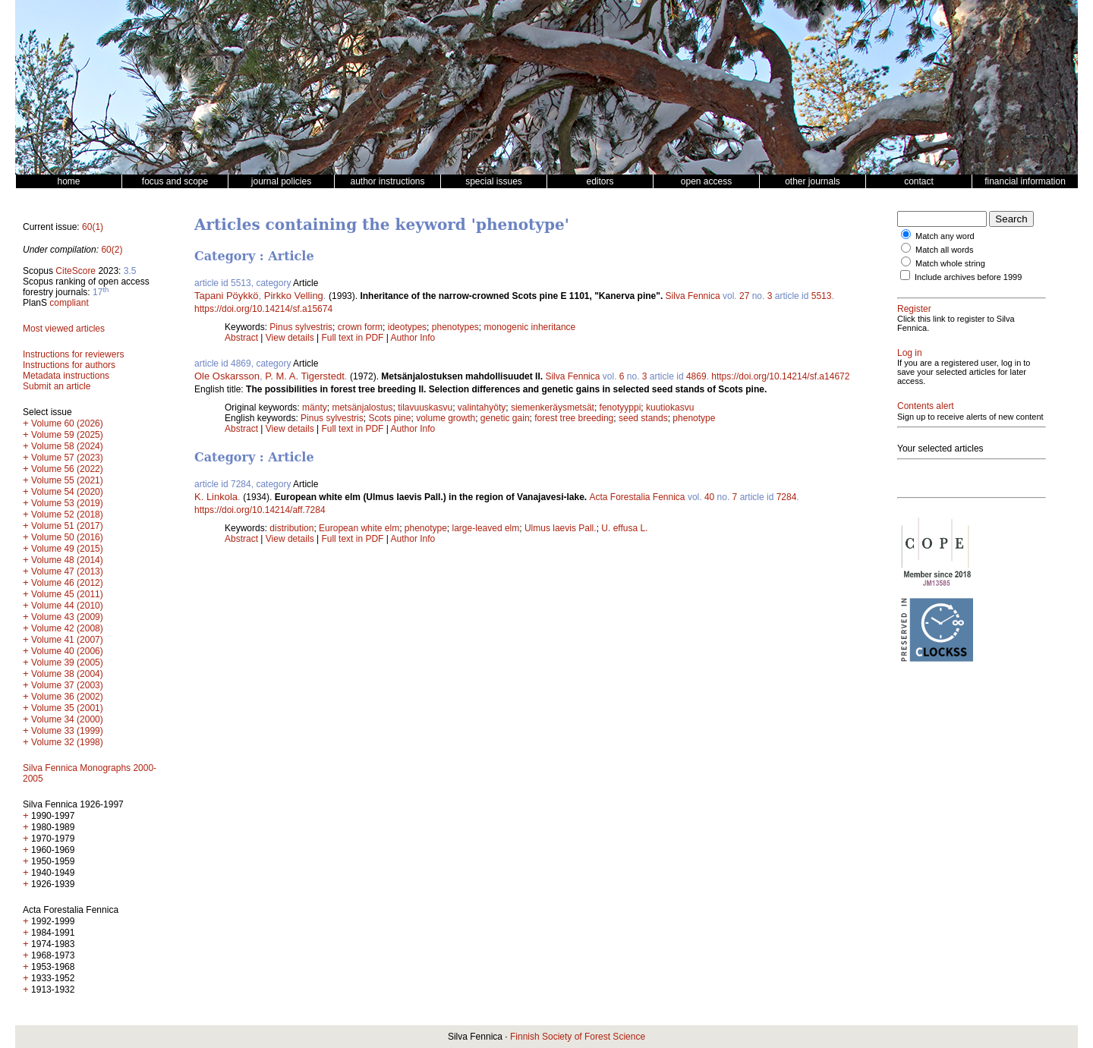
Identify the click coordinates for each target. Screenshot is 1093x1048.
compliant (68, 302)
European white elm (359, 528)
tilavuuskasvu (425, 407)
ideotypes (407, 327)
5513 (821, 296)
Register (914, 309)
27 (744, 296)
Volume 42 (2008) (67, 628)
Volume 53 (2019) (67, 503)
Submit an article (56, 386)
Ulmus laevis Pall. (560, 528)
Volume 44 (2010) (67, 605)
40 (709, 497)
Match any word (945, 236)
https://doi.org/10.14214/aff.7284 (260, 510)
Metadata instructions (66, 375)
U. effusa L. (624, 528)
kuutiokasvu (670, 407)
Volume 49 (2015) (67, 548)
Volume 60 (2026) (67, 423)
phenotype (693, 418)
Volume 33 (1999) (67, 730)
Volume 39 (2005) (67, 662)
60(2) (111, 249)
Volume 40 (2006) (67, 651)
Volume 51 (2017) (67, 526)
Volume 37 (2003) (67, 685)
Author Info (413, 337)
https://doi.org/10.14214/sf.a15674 (263, 309)
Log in (909, 353)
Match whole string (950, 263)
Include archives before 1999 (968, 277)
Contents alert (925, 406)
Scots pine (389, 418)
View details (291, 337)
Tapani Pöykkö (226, 295)
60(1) (92, 227)
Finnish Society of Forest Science (577, 1036)
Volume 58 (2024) (67, 446)
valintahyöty (482, 407)
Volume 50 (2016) (67, 537)
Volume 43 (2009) (67, 617)
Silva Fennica (693, 296)
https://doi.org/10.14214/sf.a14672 (780, 376)
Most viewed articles (64, 328)
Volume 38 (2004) (67, 674)
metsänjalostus (362, 407)
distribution (291, 528)
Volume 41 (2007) (67, 639)
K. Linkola (216, 496)
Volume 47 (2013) (67, 571)
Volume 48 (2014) (67, 560)
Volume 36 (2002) (67, 696)
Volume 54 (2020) (67, 491)
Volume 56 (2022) (67, 469)
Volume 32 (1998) (67, 742)
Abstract (241, 337)
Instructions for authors (69, 365)
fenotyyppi (620, 407)
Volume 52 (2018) (67, 514)
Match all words (944, 249)
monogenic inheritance (530, 327)
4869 (696, 376)
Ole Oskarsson (227, 376)
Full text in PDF (352, 337)
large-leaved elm (486, 528)
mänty (314, 407)
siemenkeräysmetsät (552, 407)
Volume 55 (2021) (67, 480)
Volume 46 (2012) (67, 583)
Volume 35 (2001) (67, 708)
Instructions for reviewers (73, 354)
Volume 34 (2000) (67, 719)
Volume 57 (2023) (67, 457)
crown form (360, 327)
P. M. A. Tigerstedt (305, 376)
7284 (786, 497)
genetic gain (505, 418)
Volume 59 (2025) (67, 435)
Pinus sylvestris (300, 327)
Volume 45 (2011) (67, 594)
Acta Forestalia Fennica (637, 497)
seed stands (643, 418)
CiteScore (75, 271)
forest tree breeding (573, 418)
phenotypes (455, 327)
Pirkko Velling (293, 295)
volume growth (445, 418)
